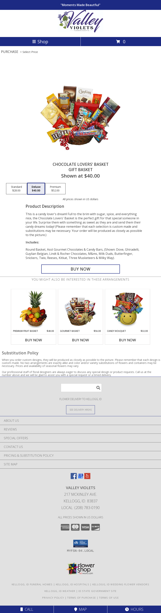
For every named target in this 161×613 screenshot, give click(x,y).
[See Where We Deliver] (80, 409)
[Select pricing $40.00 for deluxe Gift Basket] (36, 188)
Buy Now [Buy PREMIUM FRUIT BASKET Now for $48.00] (33, 340)
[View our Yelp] (87, 478)
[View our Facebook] (74, 478)
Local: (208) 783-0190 (80, 507)
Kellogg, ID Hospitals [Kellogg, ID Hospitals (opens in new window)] (72, 584)
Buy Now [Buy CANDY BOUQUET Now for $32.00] (127, 340)
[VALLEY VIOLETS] (80, 31)
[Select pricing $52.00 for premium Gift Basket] (55, 188)
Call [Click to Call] (26, 609)
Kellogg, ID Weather (60, 591)
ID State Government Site (97, 591)
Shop (40, 41)
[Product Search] (81, 387)
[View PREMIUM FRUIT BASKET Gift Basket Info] (33, 309)
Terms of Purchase (81, 597)
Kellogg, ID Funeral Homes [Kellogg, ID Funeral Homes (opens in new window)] (32, 584)
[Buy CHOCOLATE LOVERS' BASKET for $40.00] (80, 269)
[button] (80, 543)
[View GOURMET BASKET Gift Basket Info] (80, 309)
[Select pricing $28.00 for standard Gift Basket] (16, 188)
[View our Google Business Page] (80, 478)
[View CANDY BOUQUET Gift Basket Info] (127, 309)
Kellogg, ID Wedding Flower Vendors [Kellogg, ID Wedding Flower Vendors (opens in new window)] (120, 584)
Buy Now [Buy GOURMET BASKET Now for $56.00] (80, 340)
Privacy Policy (53, 597)
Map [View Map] (80, 609)
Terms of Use (109, 597)
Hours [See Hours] (134, 609)
